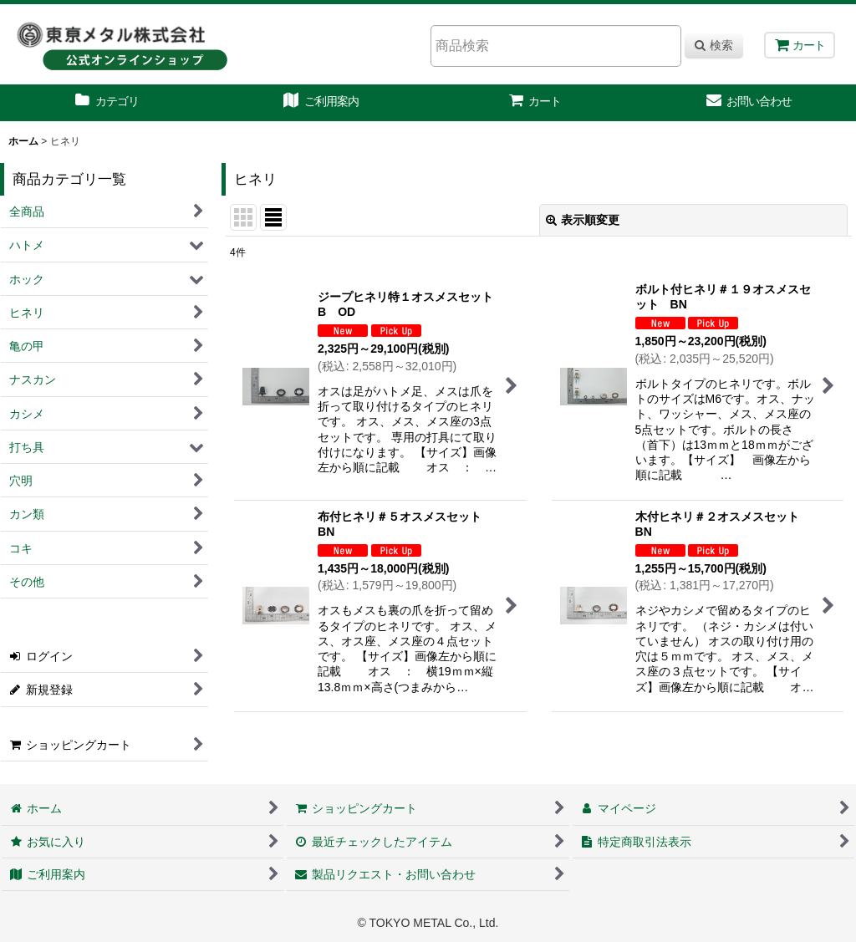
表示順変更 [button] (582, 220)
